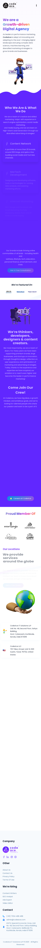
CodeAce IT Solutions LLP (13, 942)
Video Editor (8, 903)
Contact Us (7, 873)
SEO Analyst (8, 896)
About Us (6, 870)
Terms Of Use (8, 880)
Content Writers (10, 893)
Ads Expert (7, 900)
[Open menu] (36, 5)
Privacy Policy (8, 876)
